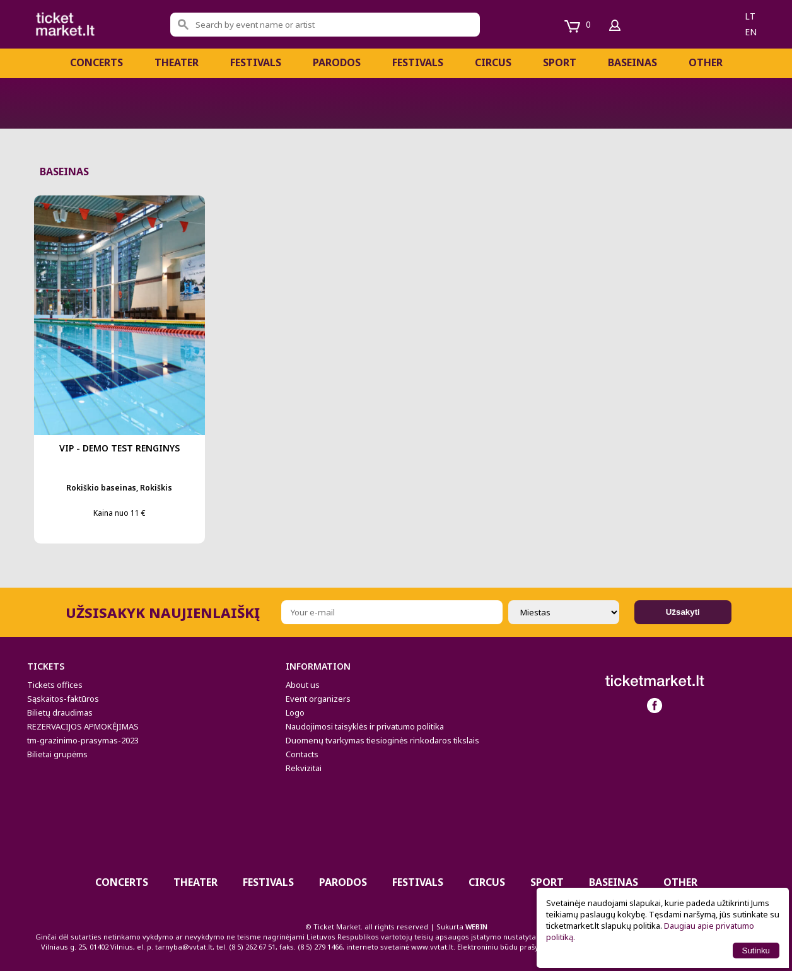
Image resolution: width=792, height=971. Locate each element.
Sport (559, 62)
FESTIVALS (255, 62)
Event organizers (318, 698)
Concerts (96, 62)
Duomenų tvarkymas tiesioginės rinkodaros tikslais (382, 740)
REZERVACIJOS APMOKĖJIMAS (83, 726)
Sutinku (756, 950)
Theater (176, 62)
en (751, 32)
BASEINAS (632, 62)
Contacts (302, 754)
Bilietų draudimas (60, 712)
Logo (295, 712)
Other (706, 62)
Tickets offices (55, 684)
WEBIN (476, 926)
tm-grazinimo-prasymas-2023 (83, 740)
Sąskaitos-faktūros (63, 698)
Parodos (337, 62)
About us (303, 684)
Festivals (417, 62)
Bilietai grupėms (57, 754)
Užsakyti (683, 612)
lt (750, 16)
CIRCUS (493, 62)
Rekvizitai (304, 768)
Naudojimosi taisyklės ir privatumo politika (365, 726)
